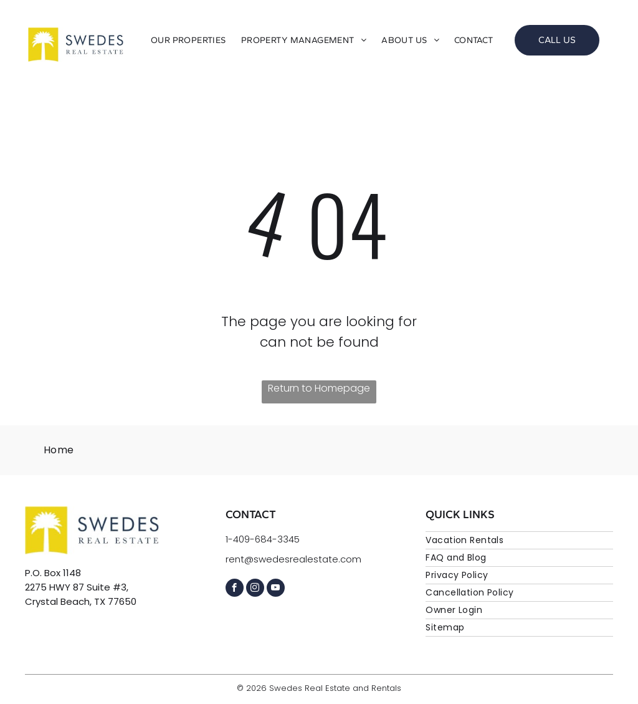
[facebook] (235, 589)
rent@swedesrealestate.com (293, 559)
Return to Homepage (319, 388)
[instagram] (255, 589)
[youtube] (276, 589)
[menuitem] (188, 40)
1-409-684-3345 (263, 539)
